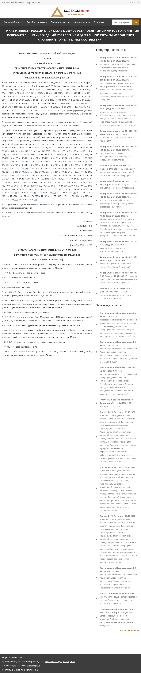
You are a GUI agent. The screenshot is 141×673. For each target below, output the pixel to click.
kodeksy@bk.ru (33, 665)
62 (67, 189)
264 (56, 165)
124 (74, 192)
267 (26, 168)
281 (86, 168)
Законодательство (60, 22)
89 (16, 192)
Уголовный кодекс (13, 22)
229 (86, 196)
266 (6, 168)
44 (75, 182)
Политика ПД (31, 669)
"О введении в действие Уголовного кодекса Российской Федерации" (118, 262)
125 (3, 196)
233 (16, 199)
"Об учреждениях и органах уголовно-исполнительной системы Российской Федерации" (118, 170)
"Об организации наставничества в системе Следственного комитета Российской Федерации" (118, 598)
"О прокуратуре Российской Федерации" (118, 184)
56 (6, 189)
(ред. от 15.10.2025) (116, 403)
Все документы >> (129, 630)
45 (3, 185)
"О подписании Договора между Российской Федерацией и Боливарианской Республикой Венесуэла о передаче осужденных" (117, 617)
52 (40, 185)
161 (24, 196)
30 (33, 137)
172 (65, 196)
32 (53, 178)
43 (56, 182)
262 (16, 165)
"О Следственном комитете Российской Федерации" (118, 136)
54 (77, 185)
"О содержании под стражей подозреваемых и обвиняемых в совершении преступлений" (118, 153)
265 (76, 165)
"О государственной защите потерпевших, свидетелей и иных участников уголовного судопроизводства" (118, 64)
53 (59, 185)
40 (90, 178)
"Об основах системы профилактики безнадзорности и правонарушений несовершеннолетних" (118, 200)
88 (87, 189)
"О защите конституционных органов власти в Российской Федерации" (116, 293)
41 (18, 182)
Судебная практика (37, 22)
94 (35, 192)
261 (86, 161)
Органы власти (82, 22)
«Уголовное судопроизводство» (60, 661)
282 (16, 172)
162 (45, 196)
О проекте (99, 22)
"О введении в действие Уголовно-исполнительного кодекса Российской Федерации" (118, 277)
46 (22, 185)
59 (26, 189)
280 (66, 168)
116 (54, 192)
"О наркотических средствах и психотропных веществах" (118, 246)
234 (35, 199)
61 (46, 189)
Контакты (134, 2)
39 (71, 178)
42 (37, 182)
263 (36, 165)
